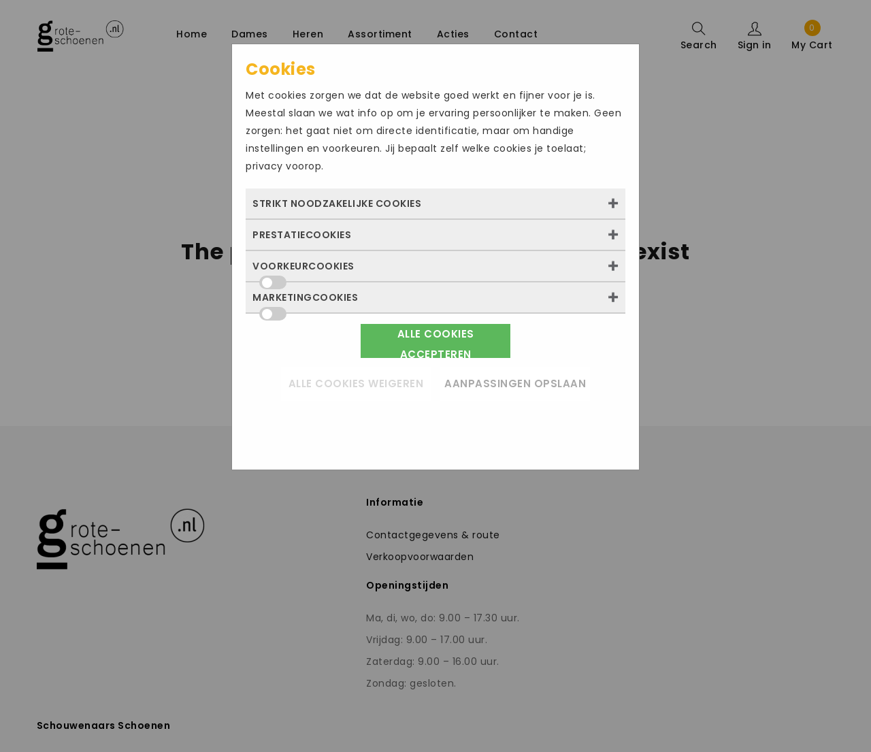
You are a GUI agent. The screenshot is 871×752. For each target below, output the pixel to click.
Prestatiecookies (301, 235)
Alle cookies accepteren (435, 342)
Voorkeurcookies (303, 270)
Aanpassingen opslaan (515, 383)
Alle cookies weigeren (356, 383)
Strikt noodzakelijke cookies (336, 203)
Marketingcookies (305, 301)
